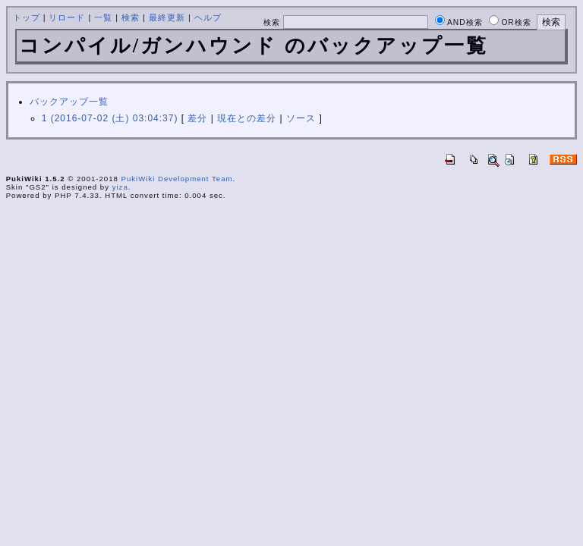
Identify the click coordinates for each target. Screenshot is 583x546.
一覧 (103, 17)
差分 (197, 118)
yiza (120, 187)
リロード (67, 17)
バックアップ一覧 (69, 101)
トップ (26, 17)
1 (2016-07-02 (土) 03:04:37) (110, 118)
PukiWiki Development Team (177, 178)
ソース (301, 118)
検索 (130, 17)
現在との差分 (246, 118)
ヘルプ (208, 17)
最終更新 (167, 17)
